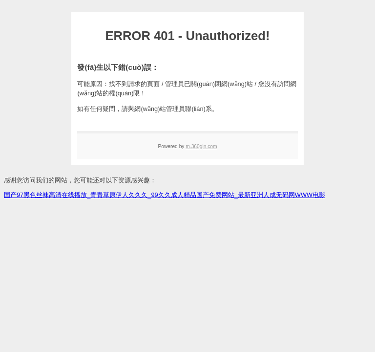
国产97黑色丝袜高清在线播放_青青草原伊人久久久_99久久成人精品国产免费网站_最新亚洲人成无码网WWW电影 (164, 194)
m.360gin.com (201, 146)
